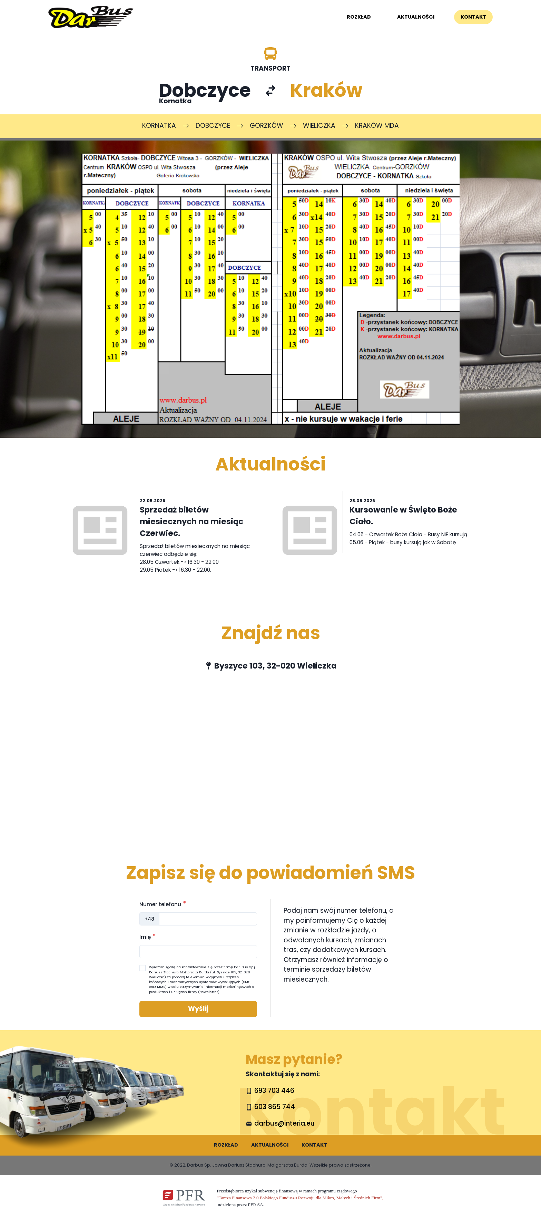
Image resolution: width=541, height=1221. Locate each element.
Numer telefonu (162, 904)
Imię (147, 936)
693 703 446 (274, 1090)
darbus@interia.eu (284, 1123)
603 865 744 (274, 1106)
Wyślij (198, 1008)
